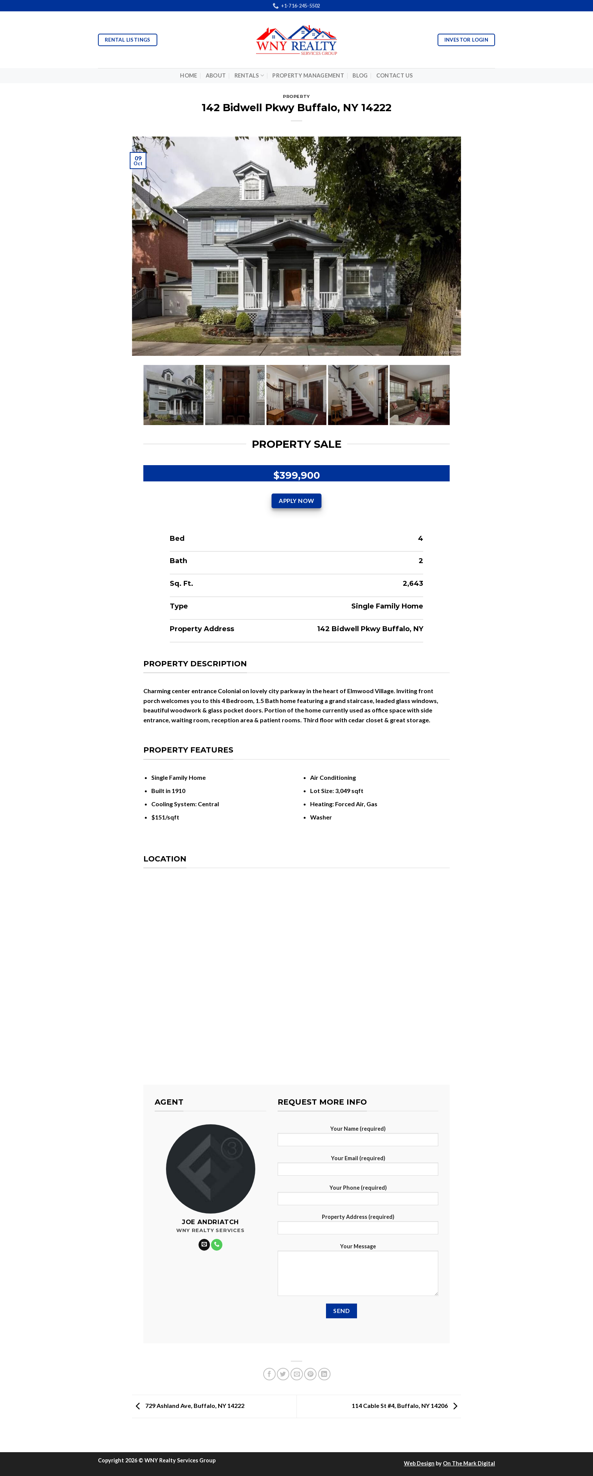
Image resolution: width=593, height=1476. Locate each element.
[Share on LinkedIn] (324, 1374)
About (216, 75)
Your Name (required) (358, 1138)
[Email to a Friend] (296, 1374)
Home (188, 75)
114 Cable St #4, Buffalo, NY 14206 (406, 1405)
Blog (360, 75)
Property (296, 96)
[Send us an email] (204, 1244)
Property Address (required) (358, 1227)
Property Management (308, 75)
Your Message (358, 1272)
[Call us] (216, 1244)
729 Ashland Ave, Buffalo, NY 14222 (188, 1405)
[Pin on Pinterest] (310, 1374)
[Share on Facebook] (269, 1374)
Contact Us (394, 75)
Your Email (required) (358, 1168)
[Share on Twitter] (283, 1374)
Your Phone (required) (358, 1197)
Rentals (249, 75)
